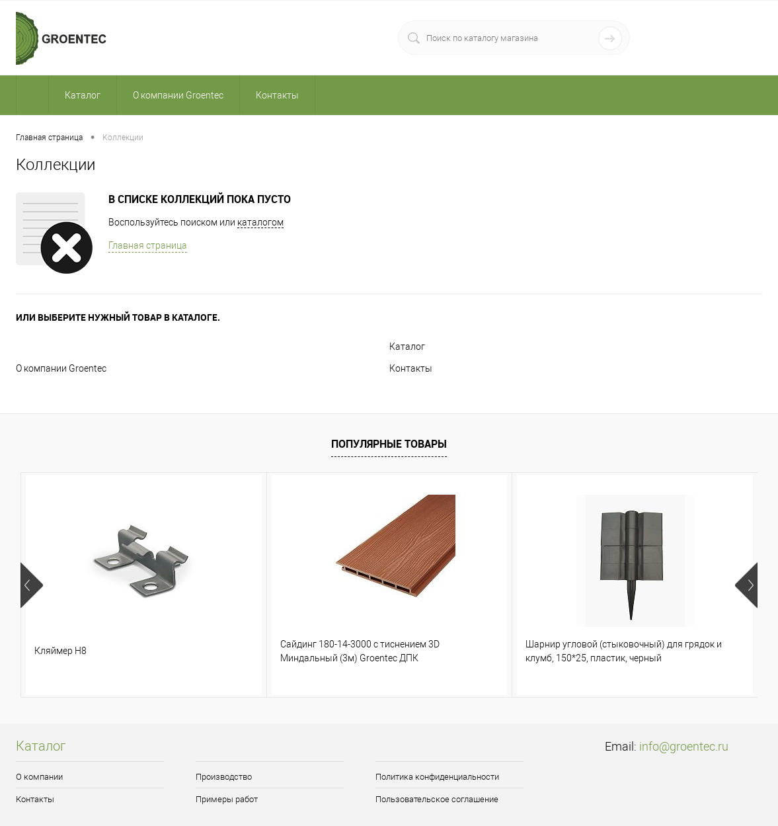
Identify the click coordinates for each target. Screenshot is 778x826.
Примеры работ (227, 799)
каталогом (260, 222)
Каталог (407, 346)
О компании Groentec (61, 368)
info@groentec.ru (683, 746)
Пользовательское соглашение (436, 799)
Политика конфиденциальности (437, 777)
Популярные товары (389, 443)
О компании (39, 777)
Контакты (410, 368)
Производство (224, 777)
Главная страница (147, 245)
